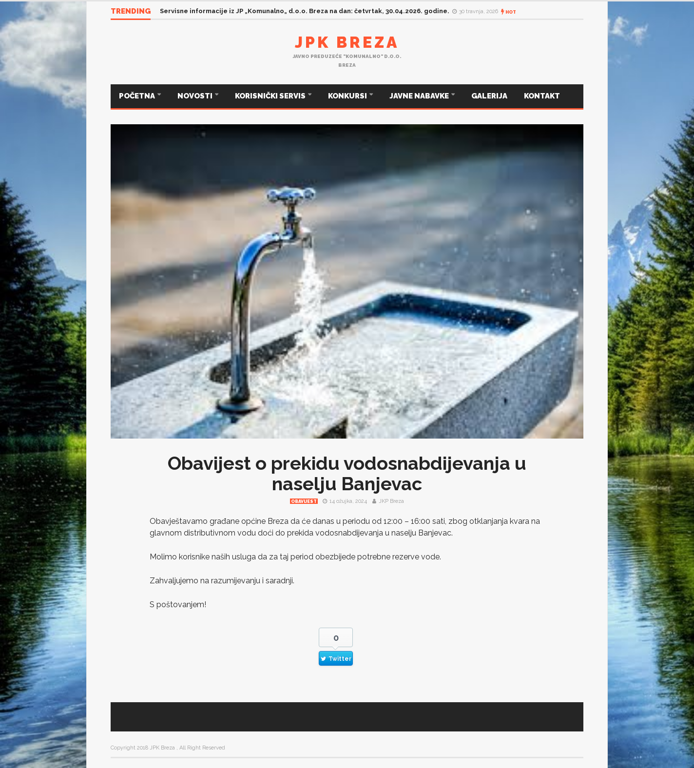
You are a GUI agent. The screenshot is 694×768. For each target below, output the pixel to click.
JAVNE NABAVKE (419, 96)
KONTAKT (542, 96)
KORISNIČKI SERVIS (271, 96)
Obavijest (304, 501)
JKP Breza (391, 501)
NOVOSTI (195, 96)
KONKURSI (348, 96)
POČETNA (137, 96)
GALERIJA (489, 96)
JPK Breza (347, 42)
